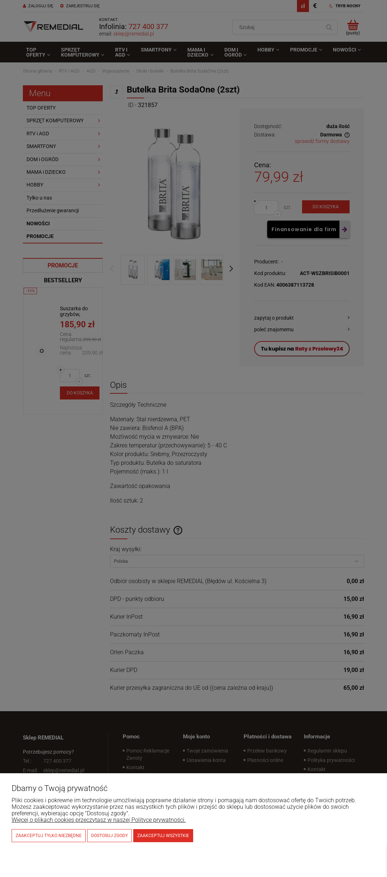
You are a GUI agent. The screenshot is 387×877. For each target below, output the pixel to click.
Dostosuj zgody (109, 835)
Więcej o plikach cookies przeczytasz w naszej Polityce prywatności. (99, 819)
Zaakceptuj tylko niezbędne (49, 835)
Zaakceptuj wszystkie (163, 835)
